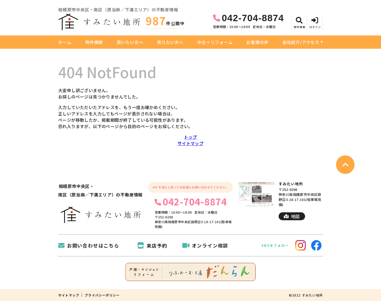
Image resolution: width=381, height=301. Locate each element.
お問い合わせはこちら (88, 245)
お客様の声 (257, 42)
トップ (190, 137)
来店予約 (152, 245)
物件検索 (94, 42)
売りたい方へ (170, 42)
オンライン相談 (205, 245)
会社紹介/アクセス (300, 42)
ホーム (64, 42)
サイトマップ (190, 143)
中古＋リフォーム (215, 42)
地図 (292, 216)
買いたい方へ (130, 42)
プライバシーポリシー (102, 295)
